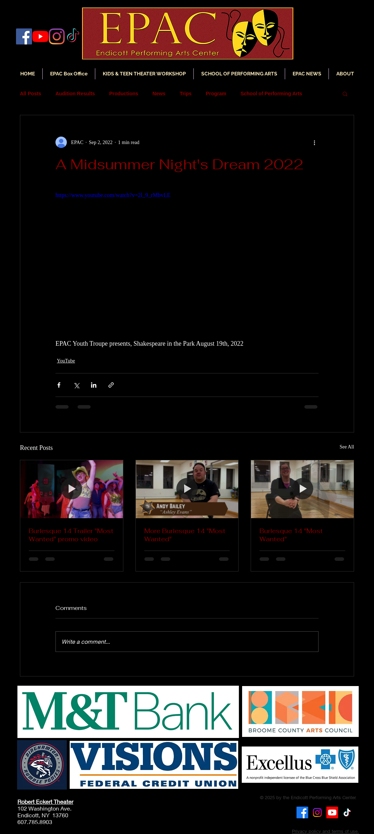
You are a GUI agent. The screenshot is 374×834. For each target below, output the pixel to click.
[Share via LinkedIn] (93, 385)
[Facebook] (24, 36)
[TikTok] (347, 812)
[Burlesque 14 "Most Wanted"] (302, 489)
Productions (123, 93)
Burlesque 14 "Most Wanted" (291, 535)
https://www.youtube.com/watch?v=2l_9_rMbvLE (113, 195)
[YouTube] (40, 36)
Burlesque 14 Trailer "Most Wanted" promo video (71, 535)
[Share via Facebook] (58, 385)
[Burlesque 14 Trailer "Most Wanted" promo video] (71, 489)
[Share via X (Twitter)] (76, 385)
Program (216, 93)
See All (347, 447)
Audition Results (75, 93)
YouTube (66, 360)
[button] (306, 73)
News (159, 93)
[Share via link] (111, 385)
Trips (185, 93)
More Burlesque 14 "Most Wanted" (184, 535)
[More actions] (314, 142)
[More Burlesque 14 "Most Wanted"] (187, 489)
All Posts (30, 93)
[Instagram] (57, 36)
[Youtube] (332, 812)
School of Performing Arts (271, 93)
